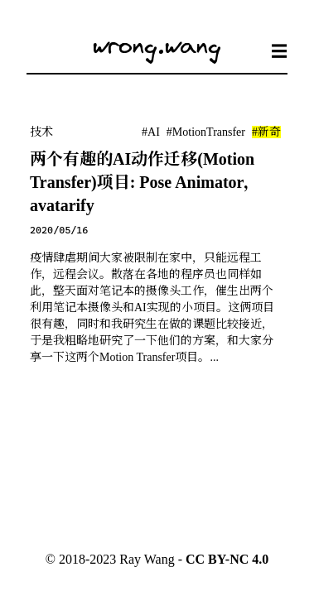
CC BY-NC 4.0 (227, 559)
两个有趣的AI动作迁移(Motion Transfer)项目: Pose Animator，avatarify (145, 182)
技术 (41, 132)
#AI (151, 132)
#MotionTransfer (206, 132)
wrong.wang (157, 45)
